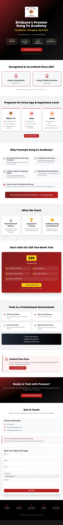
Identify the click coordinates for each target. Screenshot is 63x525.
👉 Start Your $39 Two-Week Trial (31, 50)
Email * (5, 471)
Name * (6, 458)
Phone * (6, 464)
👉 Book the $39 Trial (31, 137)
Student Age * (7, 477)
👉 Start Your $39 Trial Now (31, 287)
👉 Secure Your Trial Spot (19, 371)
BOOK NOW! (31, 495)
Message (6, 483)
